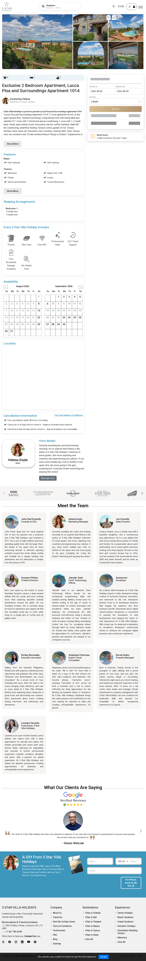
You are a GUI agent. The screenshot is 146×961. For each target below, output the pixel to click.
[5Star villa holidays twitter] (3, 942)
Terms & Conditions (62, 927)
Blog (55, 940)
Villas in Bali (91, 918)
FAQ (55, 935)
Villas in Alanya (92, 927)
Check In (93, 86)
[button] (142, 494)
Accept (103, 957)
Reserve (115, 109)
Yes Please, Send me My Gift (131, 883)
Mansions (122, 938)
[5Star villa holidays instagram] (16, 942)
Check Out (120, 86)
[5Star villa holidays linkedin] (22, 942)
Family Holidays (125, 913)
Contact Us (30, 937)
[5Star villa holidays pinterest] (35, 942)
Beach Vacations (125, 918)
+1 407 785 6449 (13, 932)
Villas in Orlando (93, 913)
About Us (57, 913)
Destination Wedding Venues (127, 932)
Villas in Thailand (93, 922)
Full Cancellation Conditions (69, 415)
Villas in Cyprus (92, 931)
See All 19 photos (126, 55)
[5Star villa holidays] (7, 6)
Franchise (57, 918)
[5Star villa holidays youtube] (28, 942)
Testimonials (59, 931)
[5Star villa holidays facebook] (9, 942)
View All (89, 940)
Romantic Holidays (126, 927)
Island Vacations (125, 922)
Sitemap (57, 944)
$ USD (121, 6)
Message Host (48, 478)
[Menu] (140, 7)
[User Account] (131, 6)
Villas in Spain (92, 935)
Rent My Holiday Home (64, 922)
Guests (92, 97)
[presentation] (102, 882)
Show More (12, 144)
